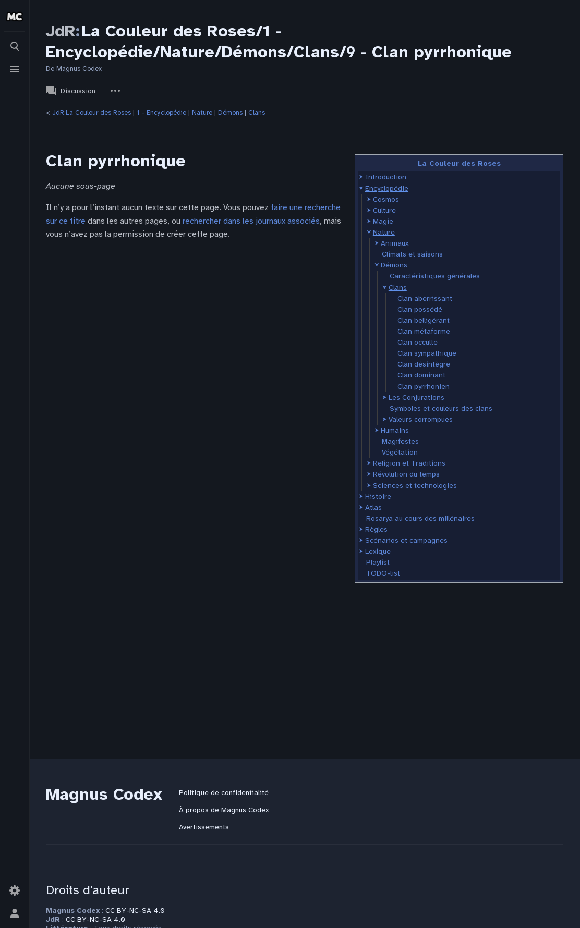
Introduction (385, 177)
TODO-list (383, 573)
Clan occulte (417, 342)
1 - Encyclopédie (161, 112)
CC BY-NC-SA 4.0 (135, 910)
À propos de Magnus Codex (224, 809)
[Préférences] (14, 890)
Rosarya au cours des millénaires (420, 518)
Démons (230, 112)
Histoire (378, 496)
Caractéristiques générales (435, 276)
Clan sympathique (426, 353)
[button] (361, 177)
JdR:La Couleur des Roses (91, 112)
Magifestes (400, 441)
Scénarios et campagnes (406, 540)
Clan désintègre (423, 364)
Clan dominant (421, 375)
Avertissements (204, 827)
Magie (383, 221)
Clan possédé (419, 309)
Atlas (373, 507)
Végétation (400, 452)
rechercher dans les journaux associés (251, 221)
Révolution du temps (406, 474)
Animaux (394, 243)
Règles (376, 529)
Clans (256, 112)
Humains (395, 430)
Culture (384, 210)
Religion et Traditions (409, 463)
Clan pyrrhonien (423, 386)
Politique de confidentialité (224, 792)
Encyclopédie (386, 188)
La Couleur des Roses (459, 163)
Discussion (70, 91)
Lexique (378, 551)
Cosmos (386, 199)
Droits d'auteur (87, 890)
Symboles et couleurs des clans (441, 408)
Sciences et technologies (415, 485)
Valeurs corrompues (421, 419)
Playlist (378, 562)
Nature (202, 112)
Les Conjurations (416, 397)
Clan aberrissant (424, 298)
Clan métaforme (423, 331)
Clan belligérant (423, 320)
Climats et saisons (412, 254)
